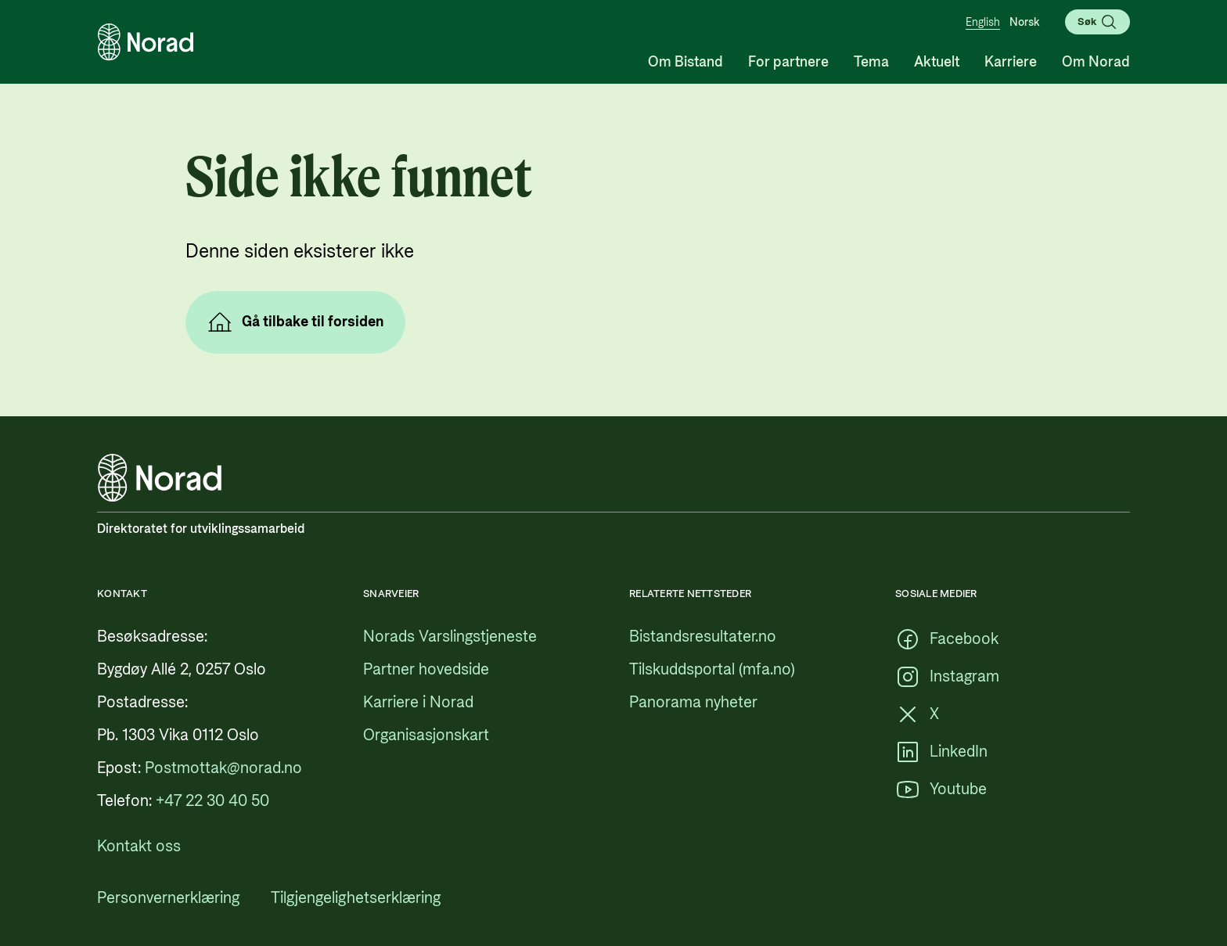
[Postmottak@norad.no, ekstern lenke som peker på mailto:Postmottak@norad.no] (223, 768)
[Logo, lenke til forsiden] (145, 42)
